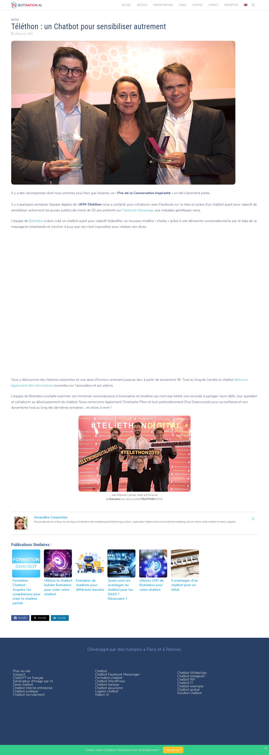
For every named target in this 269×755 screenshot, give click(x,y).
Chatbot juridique (25, 691)
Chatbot (101, 671)
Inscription (231, 5)
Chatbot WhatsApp (192, 672)
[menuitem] (245, 5)
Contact (213, 5)
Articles (142, 5)
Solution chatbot (189, 693)
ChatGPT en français (28, 678)
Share (20, 618)
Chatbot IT (185, 683)
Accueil (126, 5)
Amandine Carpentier (51, 517)
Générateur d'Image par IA (33, 681)
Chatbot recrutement (28, 694)
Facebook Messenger (138, 210)
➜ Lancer (173, 750)
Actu (14, 20)
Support (197, 5)
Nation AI (102, 694)
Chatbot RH (186, 679)
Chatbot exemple (190, 686)
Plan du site (21, 671)
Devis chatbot (23, 684)
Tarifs (182, 5)
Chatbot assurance (109, 688)
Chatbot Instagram (191, 676)
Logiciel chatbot (106, 691)
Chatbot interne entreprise (32, 688)
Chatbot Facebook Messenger (117, 674)
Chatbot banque (107, 684)
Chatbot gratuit (188, 689)
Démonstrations (163, 5)
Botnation (36, 221)
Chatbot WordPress (110, 681)
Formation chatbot (108, 678)
